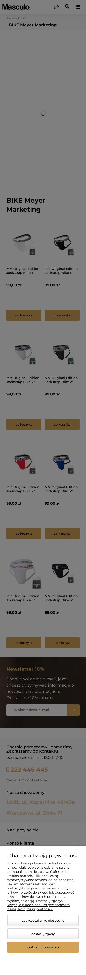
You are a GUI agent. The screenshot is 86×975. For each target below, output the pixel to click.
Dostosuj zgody (43, 934)
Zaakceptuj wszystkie (43, 947)
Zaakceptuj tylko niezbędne (43, 920)
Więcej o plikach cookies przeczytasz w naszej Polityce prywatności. (38, 907)
